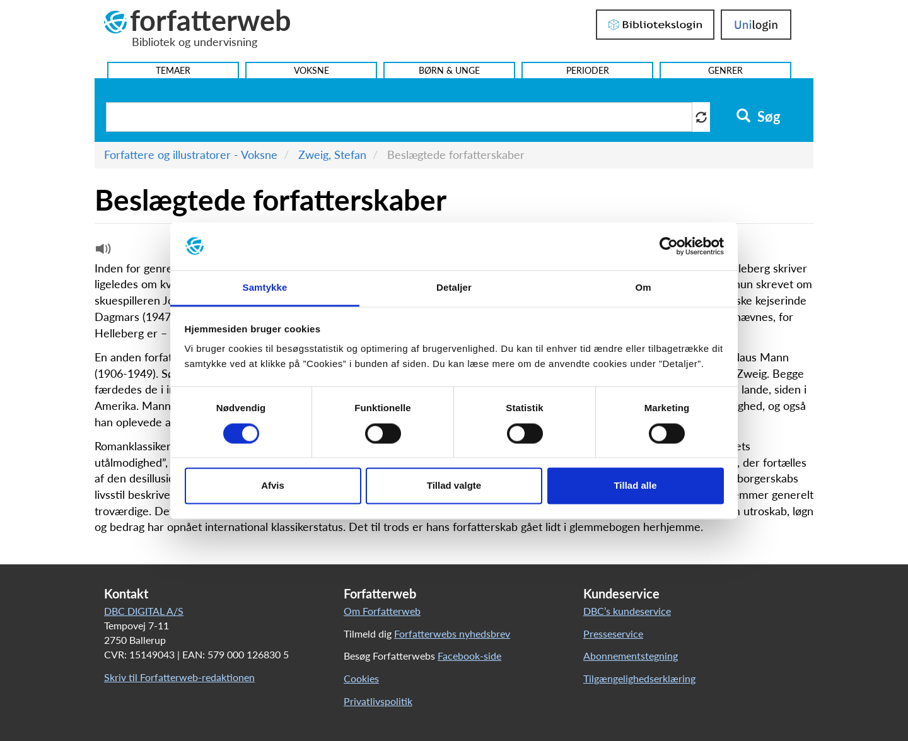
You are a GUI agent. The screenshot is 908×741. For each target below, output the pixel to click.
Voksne (311, 70)
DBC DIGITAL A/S (143, 611)
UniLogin (756, 25)
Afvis (272, 486)
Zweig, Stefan (332, 154)
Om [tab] (643, 288)
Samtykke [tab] (265, 288)
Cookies (361, 678)
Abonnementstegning (630, 656)
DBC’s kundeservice (627, 611)
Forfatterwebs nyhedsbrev (452, 633)
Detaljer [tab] (454, 288)
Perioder (587, 70)
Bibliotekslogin (655, 25)
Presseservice (613, 633)
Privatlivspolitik (378, 701)
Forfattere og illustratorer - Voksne (190, 154)
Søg (758, 116)
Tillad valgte (454, 486)
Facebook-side (469, 656)
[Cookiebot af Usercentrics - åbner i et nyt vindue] (669, 245)
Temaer (173, 70)
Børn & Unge (449, 70)
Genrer (725, 70)
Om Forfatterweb (382, 611)
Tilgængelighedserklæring (639, 678)
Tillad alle (635, 486)
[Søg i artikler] (399, 117)
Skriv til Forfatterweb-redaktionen (179, 677)
